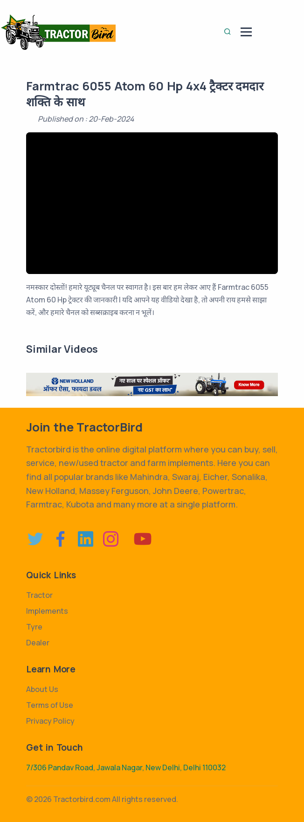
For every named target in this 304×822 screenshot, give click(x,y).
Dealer (37, 642)
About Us (42, 689)
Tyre (34, 627)
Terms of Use (49, 705)
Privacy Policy (50, 721)
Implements (47, 611)
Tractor (39, 595)
